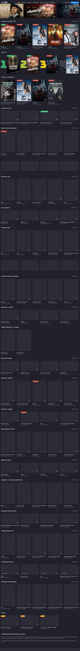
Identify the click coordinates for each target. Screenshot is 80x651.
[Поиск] (64, 2)
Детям (41, 2)
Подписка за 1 (75, 2)
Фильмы (29, 2)
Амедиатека (36, 2)
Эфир (19, 2)
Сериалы (24, 2)
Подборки (52, 2)
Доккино (46, 2)
